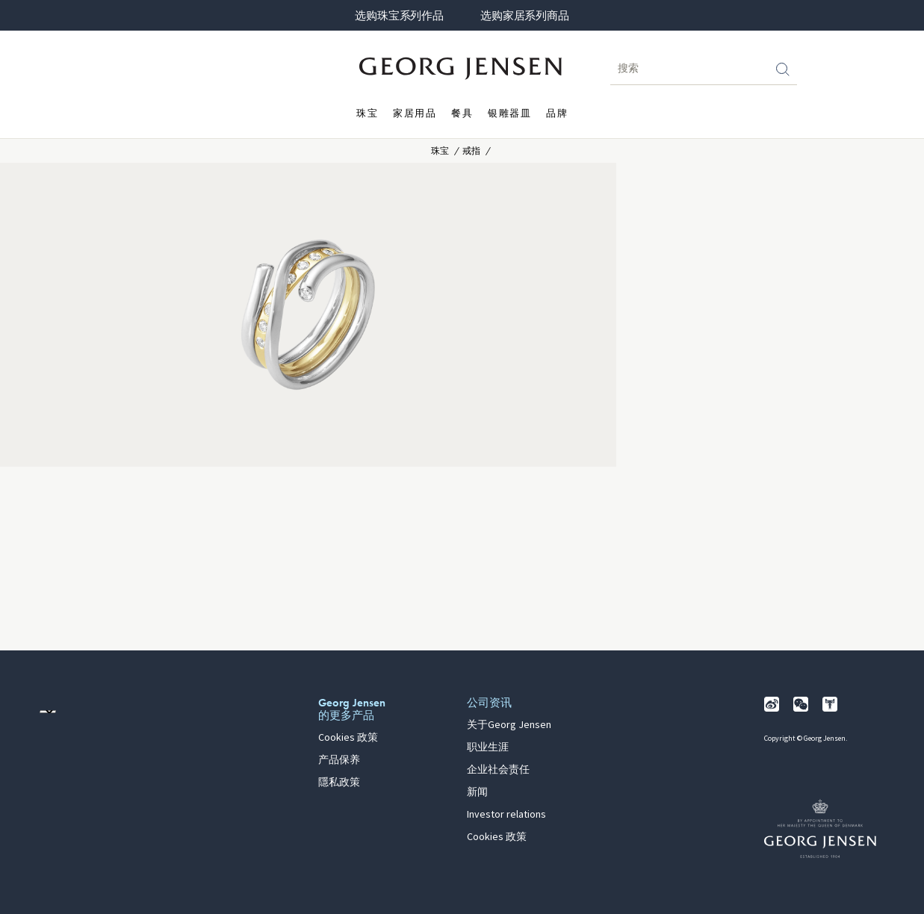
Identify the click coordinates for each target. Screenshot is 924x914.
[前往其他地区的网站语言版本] (48, 711)
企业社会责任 (498, 770)
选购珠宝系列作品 (399, 15)
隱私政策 (339, 782)
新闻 (477, 792)
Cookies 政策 (348, 738)
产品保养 (339, 760)
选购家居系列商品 (524, 15)
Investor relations (506, 814)
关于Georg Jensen (509, 725)
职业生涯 (488, 747)
